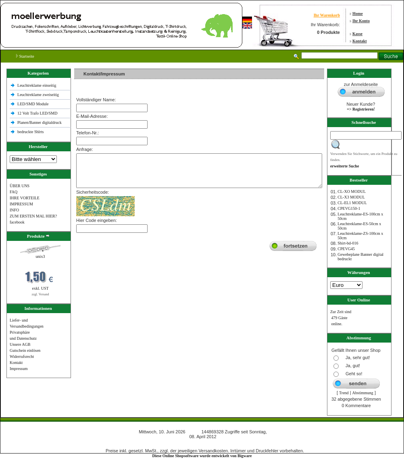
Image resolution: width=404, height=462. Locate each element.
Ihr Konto (361, 21)
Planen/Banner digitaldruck (39, 122)
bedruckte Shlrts (30, 132)
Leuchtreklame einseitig (37, 85)
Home (357, 13)
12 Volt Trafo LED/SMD (37, 113)
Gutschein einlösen (25, 350)
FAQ (13, 192)
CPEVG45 (346, 249)
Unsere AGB (20, 344)
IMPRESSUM (21, 204)
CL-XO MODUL (351, 191)
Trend (344, 393)
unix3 (40, 256)
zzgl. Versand (40, 294)
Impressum (18, 368)
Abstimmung (362, 393)
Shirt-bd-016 (347, 243)
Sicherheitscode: (92, 192)
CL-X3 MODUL (351, 197)
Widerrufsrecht (22, 356)
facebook (17, 222)
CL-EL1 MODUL (352, 203)
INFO (14, 210)
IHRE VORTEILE (25, 198)
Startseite (25, 56)
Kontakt (359, 41)
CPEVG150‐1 (348, 208)
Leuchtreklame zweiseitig (38, 94)
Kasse (357, 33)
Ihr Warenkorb (327, 15)
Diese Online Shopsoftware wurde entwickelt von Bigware (202, 456)
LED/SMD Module (33, 104)
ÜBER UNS (19, 186)
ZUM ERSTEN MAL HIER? (33, 216)
